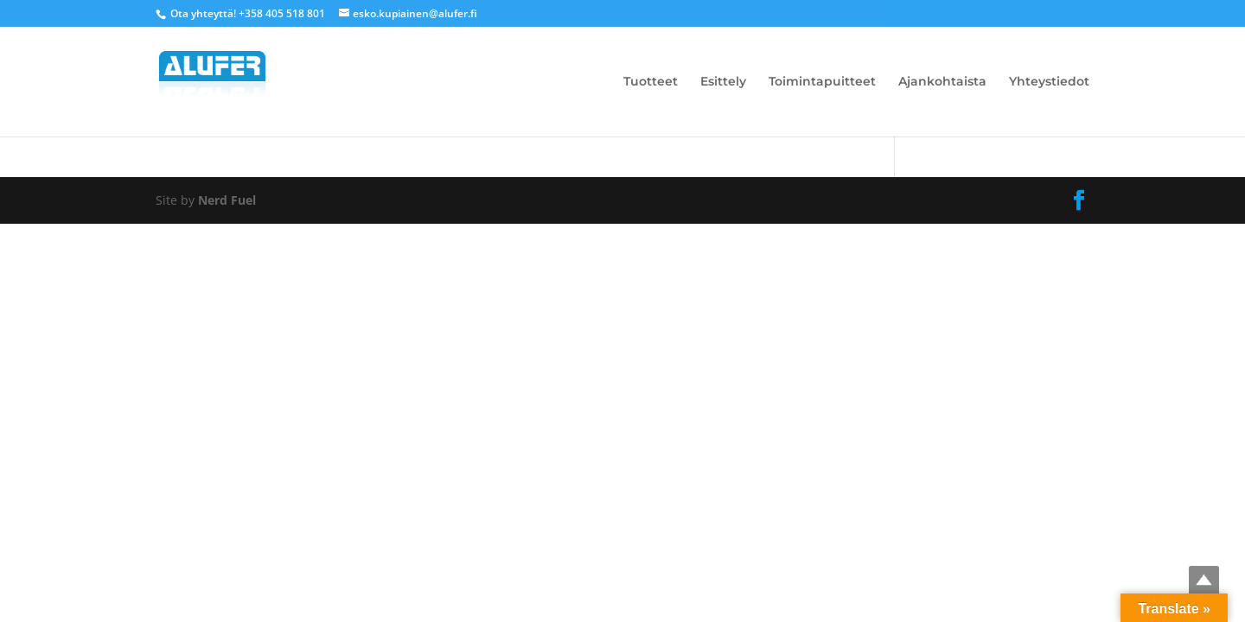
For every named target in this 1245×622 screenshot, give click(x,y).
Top (1204, 581)
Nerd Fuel (227, 200)
